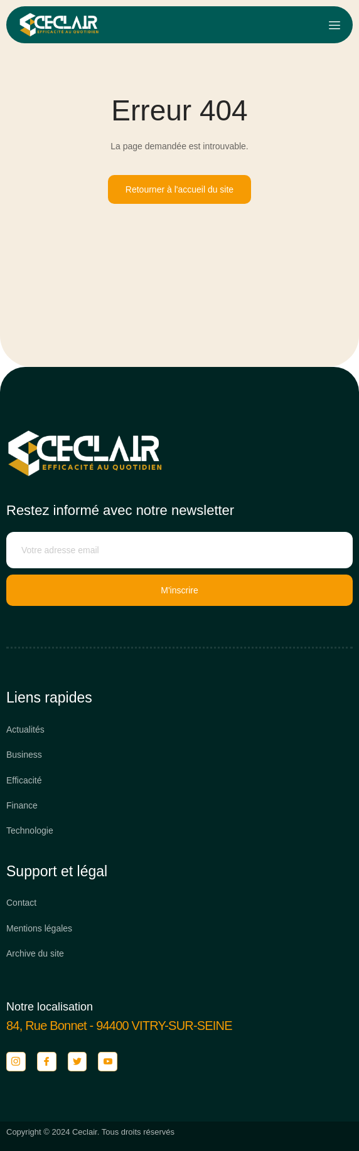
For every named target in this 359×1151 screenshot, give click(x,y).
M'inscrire (179, 590)
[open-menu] (334, 25)
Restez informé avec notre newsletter (120, 510)
